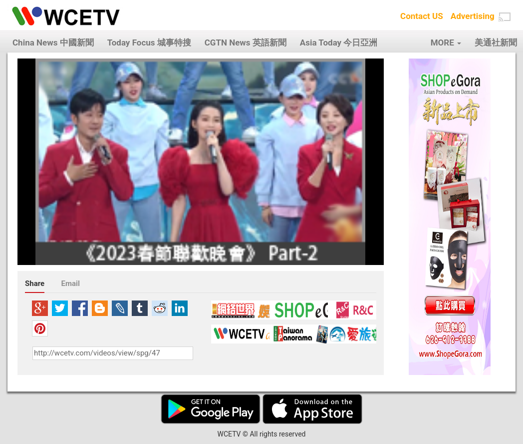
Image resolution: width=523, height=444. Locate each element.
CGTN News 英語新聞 (245, 43)
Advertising (473, 16)
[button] (505, 17)
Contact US (421, 16)
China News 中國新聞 (53, 43)
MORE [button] (446, 43)
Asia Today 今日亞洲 (339, 43)
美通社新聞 (496, 43)
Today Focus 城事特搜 (149, 43)
